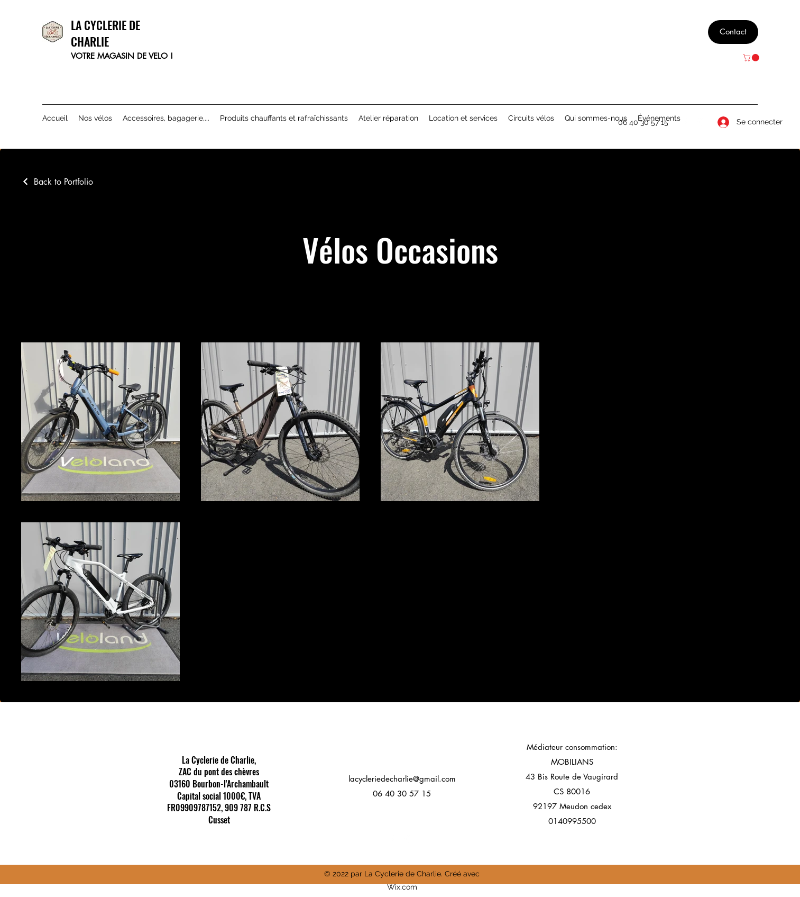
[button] (752, 57)
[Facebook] (685, 122)
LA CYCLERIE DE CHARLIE (105, 33)
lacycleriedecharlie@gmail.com (402, 779)
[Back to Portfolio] (57, 182)
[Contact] (733, 32)
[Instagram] (701, 122)
